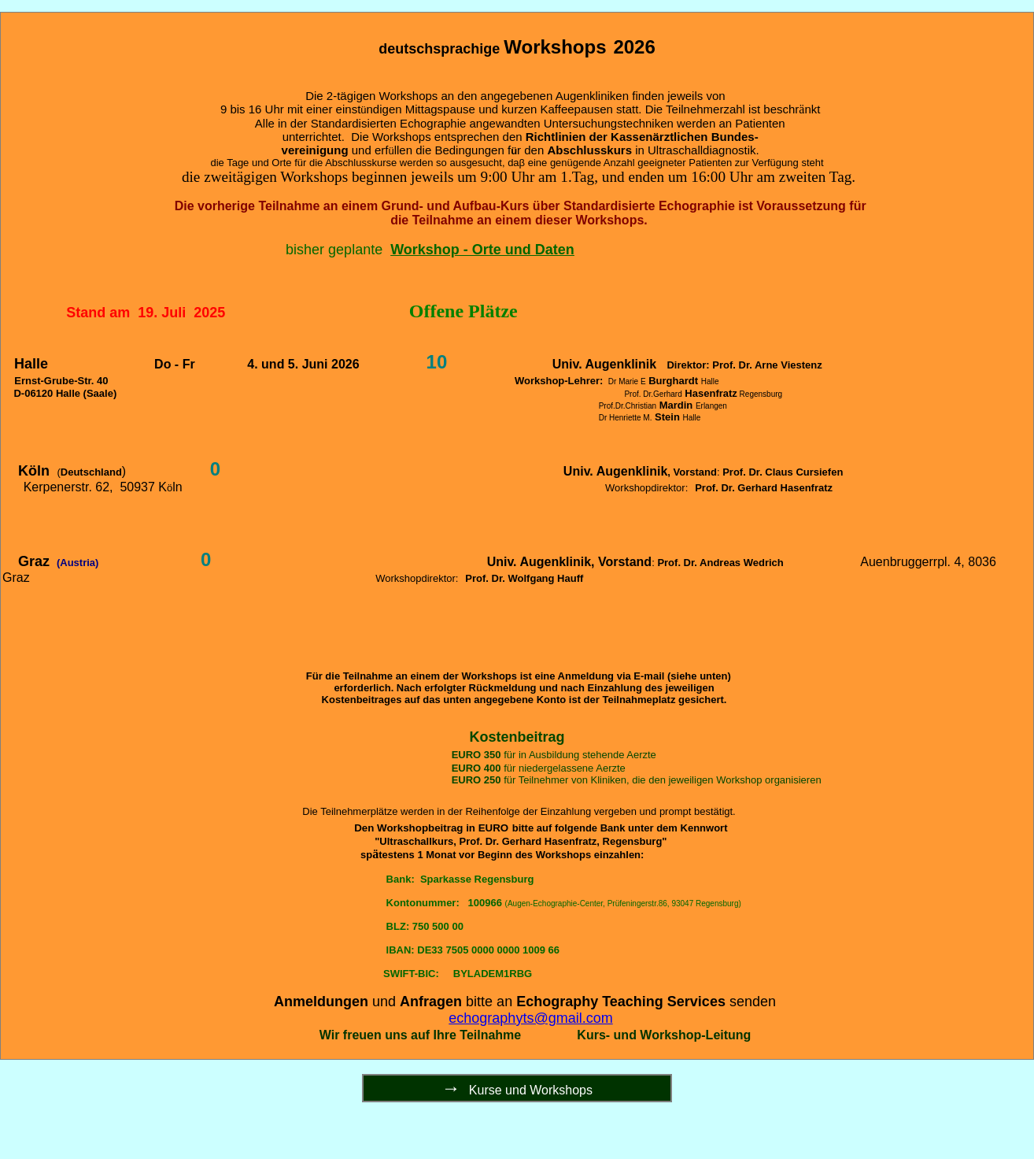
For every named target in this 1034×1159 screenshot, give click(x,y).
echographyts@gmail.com (530, 1018)
